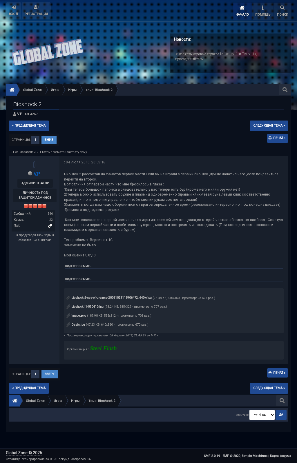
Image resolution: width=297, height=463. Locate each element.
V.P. (19, 114)
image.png (76, 316)
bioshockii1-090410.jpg (85, 307)
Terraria (249, 53)
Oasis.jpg (75, 325)
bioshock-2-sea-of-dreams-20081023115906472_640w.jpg (109, 298)
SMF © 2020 (231, 456)
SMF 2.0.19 (212, 456)
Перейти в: (241, 414)
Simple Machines (254, 456)
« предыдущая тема (29, 125)
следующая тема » (269, 125)
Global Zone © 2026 (24, 453)
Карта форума (280, 456)
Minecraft (229, 53)
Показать (83, 266)
